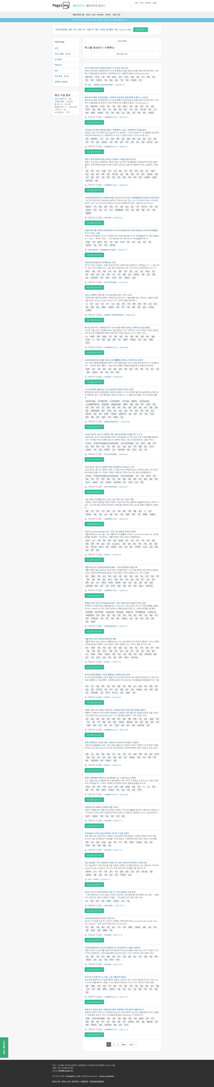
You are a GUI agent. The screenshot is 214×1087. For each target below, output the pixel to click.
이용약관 (84, 1081)
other (129, 29)
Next (124, 1044)
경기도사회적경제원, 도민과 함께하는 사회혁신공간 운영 (107, 674)
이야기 (108, 15)
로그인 (141, 3)
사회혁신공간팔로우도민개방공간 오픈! (100, 262)
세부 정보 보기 (122, 54)
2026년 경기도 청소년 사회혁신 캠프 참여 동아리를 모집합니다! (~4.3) (113, 434)
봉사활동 (109, 29)
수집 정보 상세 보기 (94, 90)
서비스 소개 (90, 15)
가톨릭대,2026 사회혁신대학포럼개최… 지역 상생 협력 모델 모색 (111, 567)
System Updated (106, 1076)
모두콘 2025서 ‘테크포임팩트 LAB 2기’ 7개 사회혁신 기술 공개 (110, 892)
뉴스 (84, 29)
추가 (68, 54)
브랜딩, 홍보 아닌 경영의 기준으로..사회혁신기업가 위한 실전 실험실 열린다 (115, 710)
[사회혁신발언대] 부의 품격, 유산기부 (100, 918)
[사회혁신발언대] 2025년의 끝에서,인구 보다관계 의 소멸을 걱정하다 (112, 948)
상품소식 (90, 29)
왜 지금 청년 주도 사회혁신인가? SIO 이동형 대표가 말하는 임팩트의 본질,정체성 (117, 327)
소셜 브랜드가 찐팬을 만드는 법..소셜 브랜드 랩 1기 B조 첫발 (109, 499)
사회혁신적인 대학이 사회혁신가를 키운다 (101, 807)
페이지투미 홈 (78, 15)
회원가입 (148, 3)
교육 (75, 29)
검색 (136, 3)
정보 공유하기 (140, 30)
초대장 (154, 3)
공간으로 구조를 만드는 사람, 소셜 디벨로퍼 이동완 (105, 977)
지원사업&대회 (61, 29)
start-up (122, 29)
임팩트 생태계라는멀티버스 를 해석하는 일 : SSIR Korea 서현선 (110, 778)
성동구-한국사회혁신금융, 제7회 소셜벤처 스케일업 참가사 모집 (110, 159)
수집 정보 (58, 76)
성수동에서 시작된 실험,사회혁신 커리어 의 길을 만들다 (107, 833)
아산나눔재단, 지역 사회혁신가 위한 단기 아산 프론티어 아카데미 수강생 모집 (116, 863)
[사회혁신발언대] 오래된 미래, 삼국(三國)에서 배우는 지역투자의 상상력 (114, 360)
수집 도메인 (59, 54)
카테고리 (58, 65)
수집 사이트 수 (60, 99)
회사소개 (56, 1081)
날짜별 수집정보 (61, 82)
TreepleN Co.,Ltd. (73, 1076)
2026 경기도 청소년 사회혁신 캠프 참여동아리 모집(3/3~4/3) (109, 467)
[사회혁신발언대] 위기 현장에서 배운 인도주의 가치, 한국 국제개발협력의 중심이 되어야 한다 (122, 198)
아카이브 (100, 15)
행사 (97, 29)
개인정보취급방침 (97, 1081)
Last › (132, 1044)
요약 (56, 48)
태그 (56, 70)
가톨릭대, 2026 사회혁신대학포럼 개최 (100, 639)
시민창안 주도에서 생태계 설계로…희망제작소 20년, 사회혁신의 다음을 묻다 (115, 130)
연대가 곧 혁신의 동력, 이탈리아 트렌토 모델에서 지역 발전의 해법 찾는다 (114, 1009)
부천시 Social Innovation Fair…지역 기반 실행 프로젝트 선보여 (110, 531)
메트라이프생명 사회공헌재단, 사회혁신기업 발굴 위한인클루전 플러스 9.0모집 (116, 97)
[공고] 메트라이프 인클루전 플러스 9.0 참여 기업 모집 (106, 68)
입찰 (79, 29)
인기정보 (58, 59)
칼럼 (116, 29)
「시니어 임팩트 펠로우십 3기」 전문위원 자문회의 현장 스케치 (109, 389)
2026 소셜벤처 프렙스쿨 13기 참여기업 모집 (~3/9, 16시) (108, 295)
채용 (70, 29)
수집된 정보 (59, 101)
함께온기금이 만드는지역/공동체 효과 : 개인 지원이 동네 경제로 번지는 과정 (115, 603)
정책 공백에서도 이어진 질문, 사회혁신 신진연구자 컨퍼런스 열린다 (112, 742)
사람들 (102, 29)
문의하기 (75, 1081)
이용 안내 (116, 15)
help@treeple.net (65, 1071)
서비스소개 (65, 1081)
